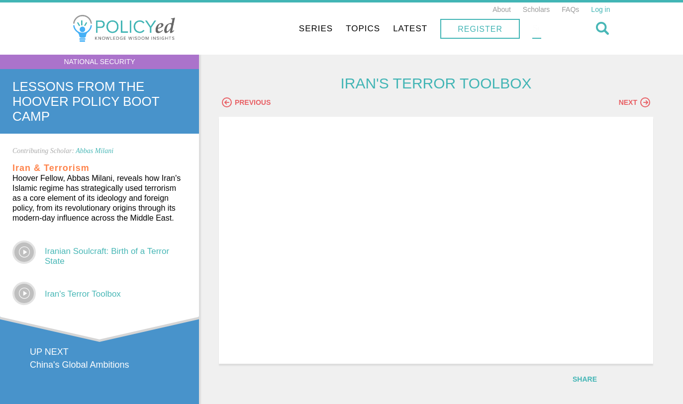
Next (634, 103)
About (501, 9)
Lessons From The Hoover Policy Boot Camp (85, 101)
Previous (256, 103)
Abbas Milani (94, 151)
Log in (600, 9)
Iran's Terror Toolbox (83, 294)
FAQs (570, 9)
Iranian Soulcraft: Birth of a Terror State (107, 256)
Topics (426, 28)
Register (543, 29)
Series (379, 28)
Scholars (536, 9)
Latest (474, 28)
